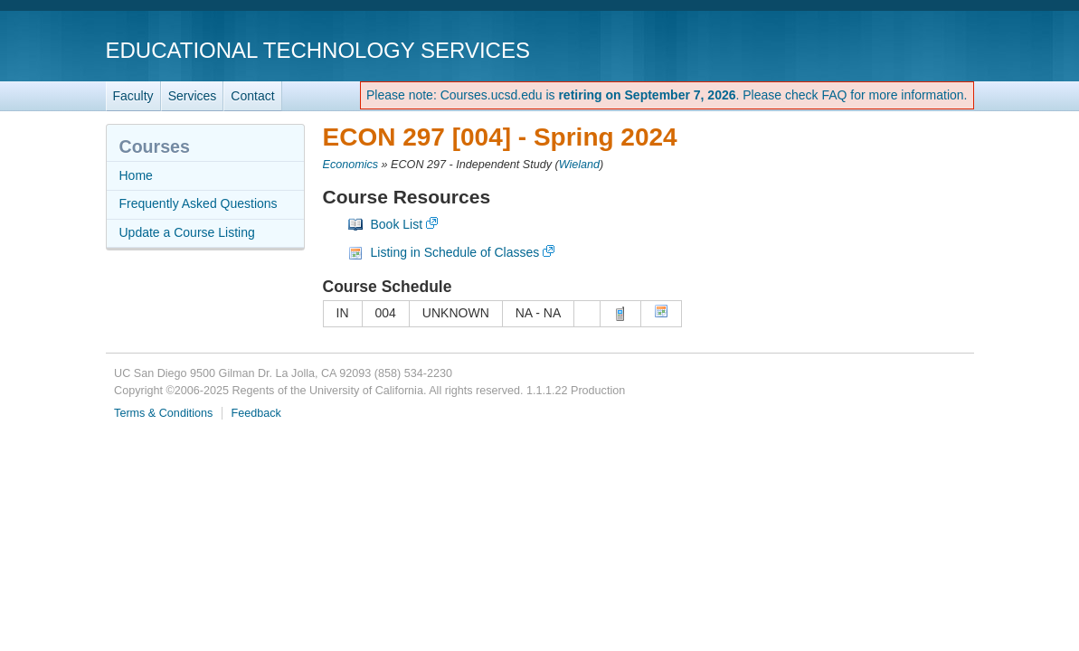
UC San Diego (870, 49)
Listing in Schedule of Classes (455, 252)
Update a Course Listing (187, 232)
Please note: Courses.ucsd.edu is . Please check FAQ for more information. (667, 95)
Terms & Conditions (163, 413)
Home (136, 175)
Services (192, 96)
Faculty (133, 96)
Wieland (579, 164)
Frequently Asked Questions (198, 203)
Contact (252, 96)
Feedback (256, 413)
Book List (397, 224)
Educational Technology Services (318, 50)
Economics (351, 164)
